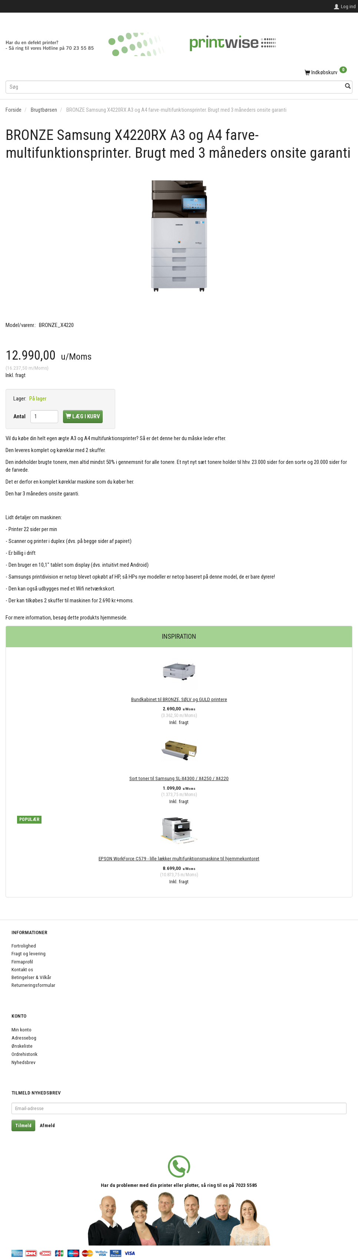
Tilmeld (23, 1125)
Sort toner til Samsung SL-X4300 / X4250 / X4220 (179, 778)
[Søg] (348, 87)
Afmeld (47, 1125)
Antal (20, 416)
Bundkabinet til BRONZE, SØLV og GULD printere (179, 699)
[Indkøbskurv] (179, 73)
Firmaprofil (22, 962)
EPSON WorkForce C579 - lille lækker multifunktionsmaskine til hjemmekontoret (179, 858)
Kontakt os (22, 969)
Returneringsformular (33, 985)
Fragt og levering (28, 953)
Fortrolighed (23, 946)
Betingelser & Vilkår (31, 977)
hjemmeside (113, 617)
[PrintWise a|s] (141, 41)
